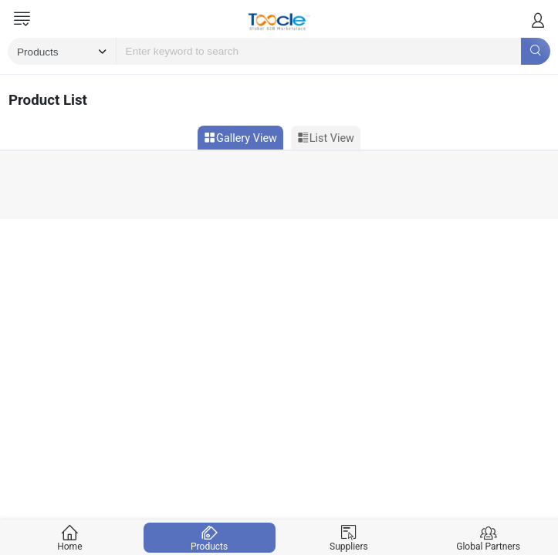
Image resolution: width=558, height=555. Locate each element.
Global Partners (488, 537)
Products (209, 537)
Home (70, 537)
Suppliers (349, 537)
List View (325, 138)
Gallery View (240, 138)
